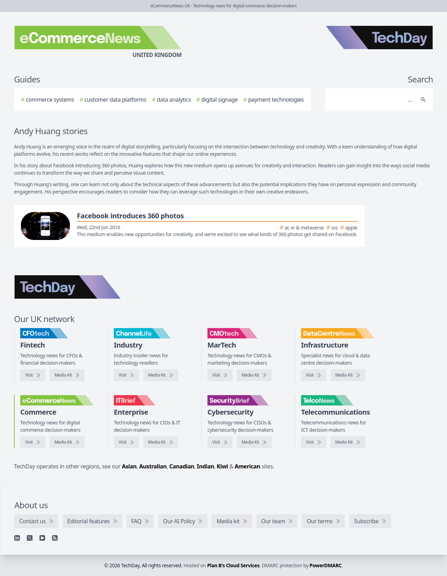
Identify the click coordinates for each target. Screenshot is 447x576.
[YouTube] (42, 538)
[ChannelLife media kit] (160, 375)
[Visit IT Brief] (126, 442)
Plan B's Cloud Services (233, 565)
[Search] (372, 99)
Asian (129, 466)
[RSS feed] (55, 538)
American (247, 466)
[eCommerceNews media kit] (67, 442)
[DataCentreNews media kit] (347, 375)
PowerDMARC (326, 565)
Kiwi (222, 466)
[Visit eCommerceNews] (32, 442)
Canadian (182, 466)
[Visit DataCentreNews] (313, 375)
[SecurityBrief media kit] (254, 442)
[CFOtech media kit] (67, 375)
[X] (29, 538)
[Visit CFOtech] (32, 375)
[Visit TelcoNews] (313, 442)
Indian (205, 466)
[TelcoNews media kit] (347, 442)
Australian (153, 466)
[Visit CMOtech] (220, 375)
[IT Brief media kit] (160, 442)
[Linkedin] (17, 538)
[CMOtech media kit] (254, 375)
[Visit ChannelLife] (126, 375)
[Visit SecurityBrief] (220, 442)
